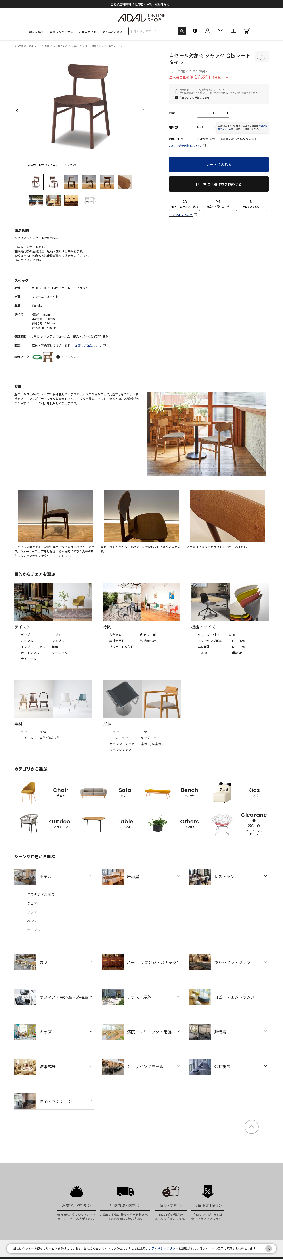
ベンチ (32, 920)
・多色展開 (113, 635)
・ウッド (24, 732)
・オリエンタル (28, 653)
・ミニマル (25, 641)
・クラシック (58, 653)
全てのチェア (61, 45)
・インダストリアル (31, 647)
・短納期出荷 (146, 641)
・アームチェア (117, 738)
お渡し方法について (88, 345)
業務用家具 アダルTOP (26, 45)
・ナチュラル (27, 659)
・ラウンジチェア (119, 750)
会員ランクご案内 (61, 32)
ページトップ (252, 1127)
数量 (172, 113)
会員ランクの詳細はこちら (194, 97)
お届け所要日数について (185, 145)
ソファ (32, 912)
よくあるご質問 (112, 32)
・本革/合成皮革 (48, 738)
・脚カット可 (146, 635)
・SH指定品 (234, 653)
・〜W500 (201, 653)
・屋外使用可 (115, 641)
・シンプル (57, 641)
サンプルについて (181, 215)
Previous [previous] (17, 110)
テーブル (34, 929)
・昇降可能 (202, 647)
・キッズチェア (149, 738)
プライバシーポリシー (163, 1248)
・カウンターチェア (120, 744)
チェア (75, 45)
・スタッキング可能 (208, 641)
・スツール (145, 732)
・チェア (113, 732)
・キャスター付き (207, 635)
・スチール (25, 738)
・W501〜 (233, 635)
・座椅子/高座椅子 (151, 744)
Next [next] (144, 110)
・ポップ (24, 635)
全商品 (46, 45)
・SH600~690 (236, 641)
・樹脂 (41, 732)
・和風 (53, 647)
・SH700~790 (236, 647)
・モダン (55, 635)
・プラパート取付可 (120, 647)
